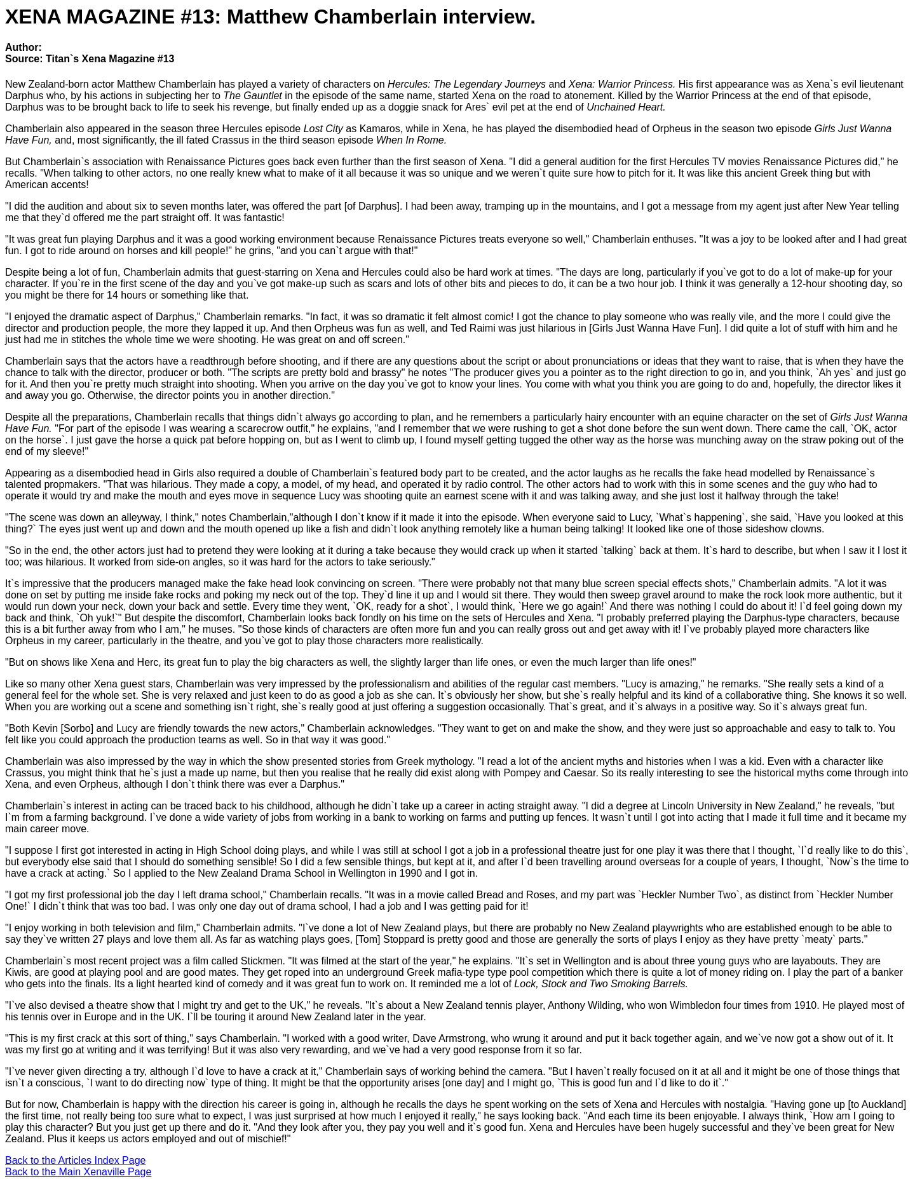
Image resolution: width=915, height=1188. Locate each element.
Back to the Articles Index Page (75, 1160)
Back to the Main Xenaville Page (78, 1171)
